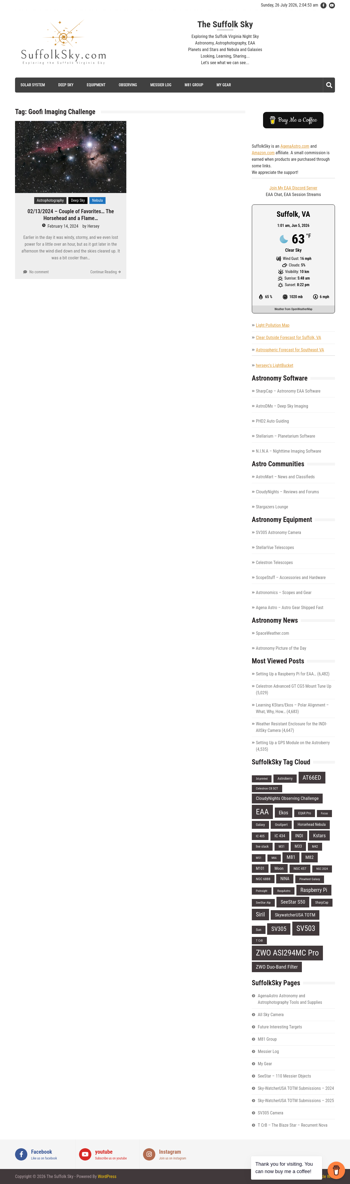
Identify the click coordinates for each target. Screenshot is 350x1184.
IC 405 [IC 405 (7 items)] (260, 836)
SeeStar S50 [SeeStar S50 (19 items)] (293, 902)
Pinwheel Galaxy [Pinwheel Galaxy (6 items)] (309, 879)
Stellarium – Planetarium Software (285, 436)
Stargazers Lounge (272, 506)
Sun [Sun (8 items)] (258, 930)
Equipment (96, 85)
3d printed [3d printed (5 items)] (262, 779)
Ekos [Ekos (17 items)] (283, 812)
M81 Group (194, 85)
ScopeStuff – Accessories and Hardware (291, 577)
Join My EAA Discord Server (293, 188)
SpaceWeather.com (272, 633)
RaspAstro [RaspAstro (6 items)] (283, 891)
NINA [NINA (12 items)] (284, 878)
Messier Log (160, 85)
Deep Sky (66, 85)
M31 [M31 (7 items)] (282, 846)
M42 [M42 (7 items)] (315, 846)
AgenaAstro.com (294, 146)
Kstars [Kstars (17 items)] (319, 835)
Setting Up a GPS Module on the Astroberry (293, 742)
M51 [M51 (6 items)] (258, 858)
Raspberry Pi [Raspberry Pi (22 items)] (314, 890)
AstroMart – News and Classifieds (285, 476)
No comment (39, 272)
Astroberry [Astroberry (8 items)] (285, 778)
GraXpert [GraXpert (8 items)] (281, 825)
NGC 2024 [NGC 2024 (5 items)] (322, 869)
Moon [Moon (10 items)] (279, 868)
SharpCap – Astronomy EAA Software (288, 391)
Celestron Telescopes (274, 562)
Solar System (33, 85)
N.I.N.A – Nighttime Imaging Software (288, 451)
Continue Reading (103, 272)
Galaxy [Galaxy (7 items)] (260, 825)
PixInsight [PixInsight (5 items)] (261, 891)
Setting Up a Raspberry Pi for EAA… (286, 673)
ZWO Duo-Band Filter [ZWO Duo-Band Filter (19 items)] (277, 967)
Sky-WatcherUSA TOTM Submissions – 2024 (296, 1088)
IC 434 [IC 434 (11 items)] (280, 835)
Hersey (94, 226)
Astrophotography (50, 200)
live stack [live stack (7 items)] (262, 846)
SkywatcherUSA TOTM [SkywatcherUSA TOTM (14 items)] (295, 915)
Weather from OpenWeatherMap (294, 309)
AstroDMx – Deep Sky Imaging (282, 406)
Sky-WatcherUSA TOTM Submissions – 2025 (296, 1100)
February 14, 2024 (63, 226)
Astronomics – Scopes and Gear (283, 592)
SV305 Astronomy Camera (278, 532)
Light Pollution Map (273, 325)
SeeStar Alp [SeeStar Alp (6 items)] (263, 902)
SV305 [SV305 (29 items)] (278, 928)
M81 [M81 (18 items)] (291, 857)
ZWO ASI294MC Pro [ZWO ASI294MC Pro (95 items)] (287, 952)
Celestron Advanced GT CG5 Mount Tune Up (293, 686)
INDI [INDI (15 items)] (299, 835)
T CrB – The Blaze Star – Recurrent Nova (293, 1125)
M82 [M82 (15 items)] (309, 857)
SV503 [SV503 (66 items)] (305, 928)
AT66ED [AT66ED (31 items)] (312, 777)
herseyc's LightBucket (274, 365)
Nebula (97, 200)
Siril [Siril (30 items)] (260, 914)
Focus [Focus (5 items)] (324, 813)
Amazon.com (263, 152)
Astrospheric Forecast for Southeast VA (290, 349)
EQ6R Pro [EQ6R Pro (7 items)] (304, 813)
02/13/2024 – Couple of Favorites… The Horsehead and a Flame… (71, 214)
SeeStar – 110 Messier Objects (284, 1076)
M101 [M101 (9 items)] (260, 868)
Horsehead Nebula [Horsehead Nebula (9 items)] (312, 824)
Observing (128, 85)
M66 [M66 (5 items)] (274, 858)
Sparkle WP (323, 1176)
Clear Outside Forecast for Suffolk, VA (288, 337)
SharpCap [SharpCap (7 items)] (321, 902)
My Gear (224, 85)
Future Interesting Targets (280, 1026)
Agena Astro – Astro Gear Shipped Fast (289, 607)
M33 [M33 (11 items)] (298, 846)
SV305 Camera (270, 1112)
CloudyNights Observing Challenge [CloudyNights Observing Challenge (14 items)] (287, 798)
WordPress (107, 1176)
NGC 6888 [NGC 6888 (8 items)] (263, 879)
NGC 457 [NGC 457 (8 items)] (300, 869)
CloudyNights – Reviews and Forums (287, 491)
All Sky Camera (271, 1014)
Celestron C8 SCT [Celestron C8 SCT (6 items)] (267, 788)
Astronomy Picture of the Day (281, 648)
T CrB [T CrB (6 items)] (259, 940)
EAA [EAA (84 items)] (262, 811)
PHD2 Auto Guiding (272, 421)
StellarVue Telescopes (275, 547)
